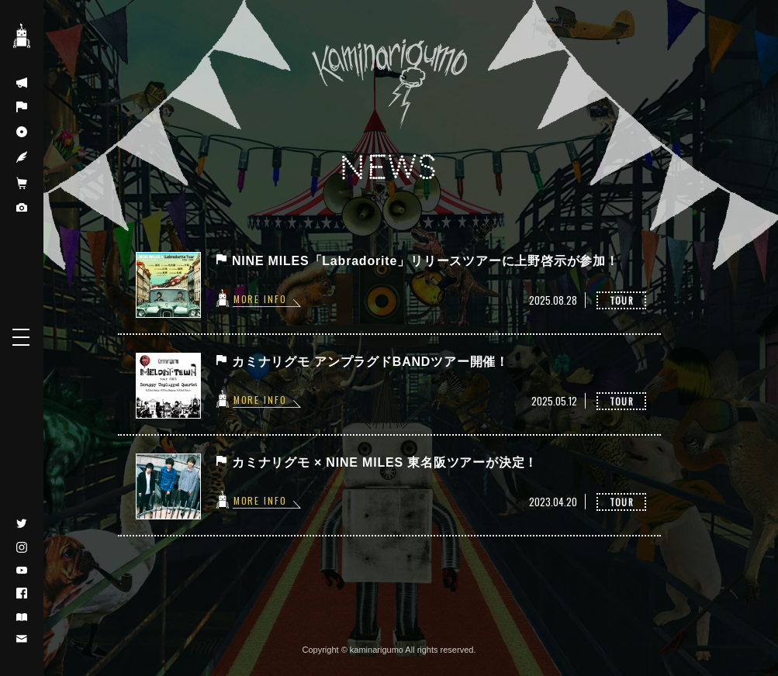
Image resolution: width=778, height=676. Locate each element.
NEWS (389, 168)
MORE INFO (261, 298)
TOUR (622, 300)
